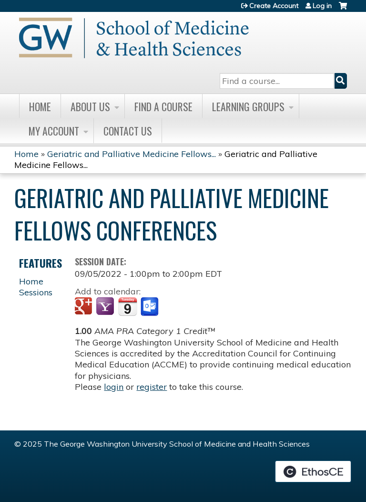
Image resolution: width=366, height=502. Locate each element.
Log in (322, 5)
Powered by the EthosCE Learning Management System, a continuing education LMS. (313, 471)
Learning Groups (248, 106)
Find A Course (163, 106)
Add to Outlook (150, 306)
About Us (90, 106)
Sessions (35, 292)
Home (40, 106)
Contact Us (127, 130)
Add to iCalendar (127, 306)
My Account (54, 130)
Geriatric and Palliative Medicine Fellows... (131, 153)
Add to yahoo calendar (106, 306)
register (151, 386)
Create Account (273, 5)
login (113, 386)
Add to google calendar (84, 306)
